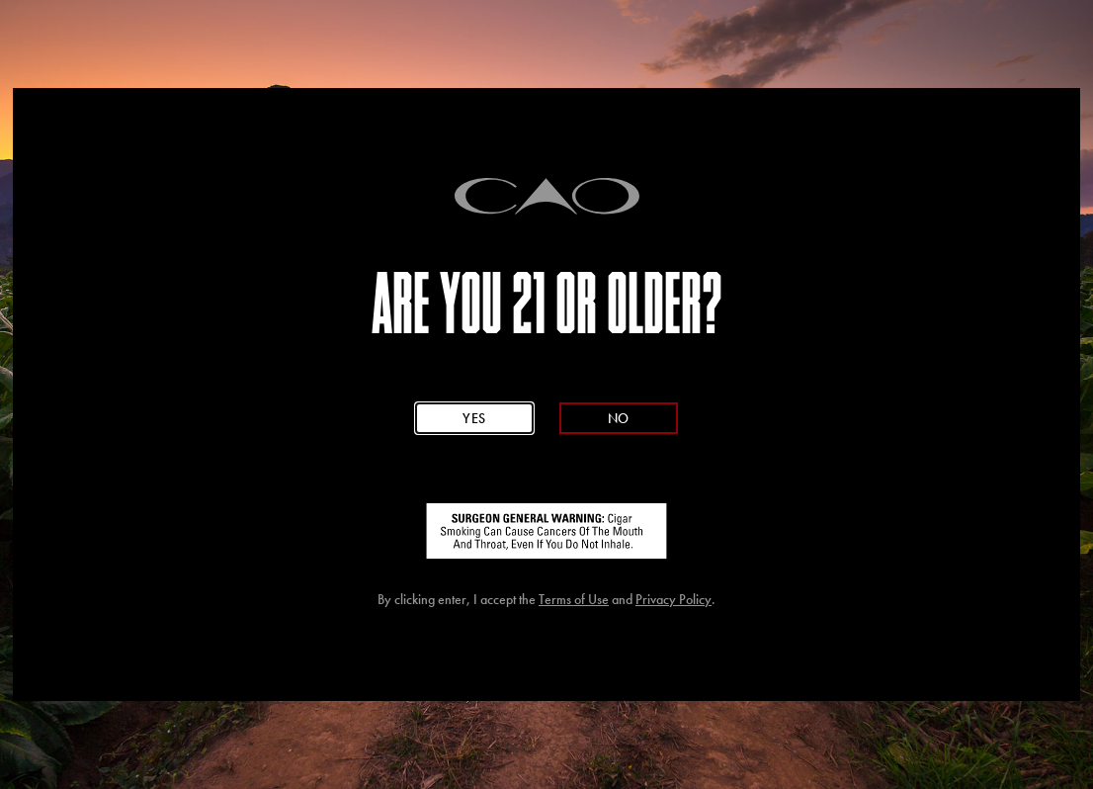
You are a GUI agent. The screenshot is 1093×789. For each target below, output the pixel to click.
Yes (474, 417)
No (619, 417)
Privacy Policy (673, 599)
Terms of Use (574, 599)
